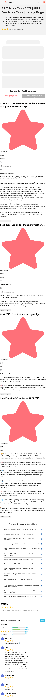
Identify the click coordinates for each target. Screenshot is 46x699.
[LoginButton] (44, 2)
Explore (2, 220)
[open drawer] (2, 2)
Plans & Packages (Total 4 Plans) (11, 96)
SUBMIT (42, 620)
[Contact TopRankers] (38, 2)
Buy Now (8, 220)
